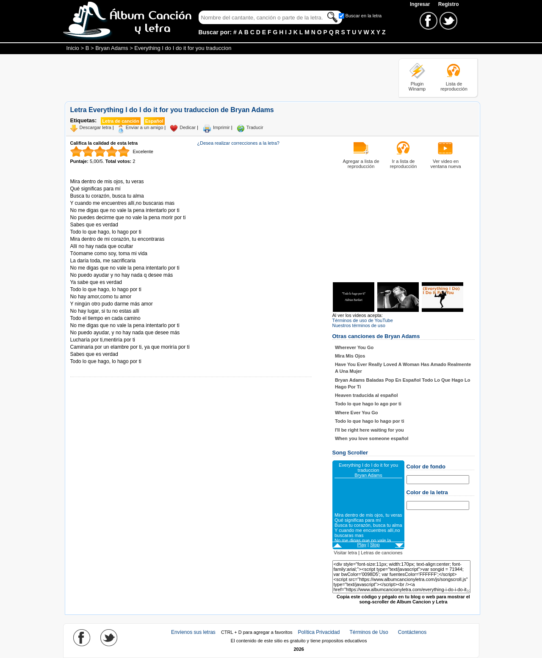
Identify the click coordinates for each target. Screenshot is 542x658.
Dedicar (188, 127)
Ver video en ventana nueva (445, 164)
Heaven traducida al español (366, 395)
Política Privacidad (319, 632)
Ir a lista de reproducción (403, 164)
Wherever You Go (354, 347)
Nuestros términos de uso (358, 325)
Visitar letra (345, 552)
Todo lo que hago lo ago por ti (368, 403)
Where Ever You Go (356, 412)
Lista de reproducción (453, 86)
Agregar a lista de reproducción (361, 164)
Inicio (72, 48)
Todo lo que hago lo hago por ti (369, 421)
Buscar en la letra (364, 15)
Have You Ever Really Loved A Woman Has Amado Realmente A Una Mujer (403, 368)
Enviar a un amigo (144, 127)
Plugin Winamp (417, 86)
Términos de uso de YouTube (362, 320)
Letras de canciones (381, 552)
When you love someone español (372, 438)
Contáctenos (412, 632)
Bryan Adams (111, 48)
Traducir (254, 127)
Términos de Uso (368, 632)
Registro (448, 4)
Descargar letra (95, 127)
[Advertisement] (219, 77)
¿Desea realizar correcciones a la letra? (238, 143)
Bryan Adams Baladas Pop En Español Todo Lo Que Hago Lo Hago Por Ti (402, 383)
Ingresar (420, 4)
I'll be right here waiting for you (369, 429)
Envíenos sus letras (193, 632)
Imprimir (221, 127)
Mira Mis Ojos (350, 355)
